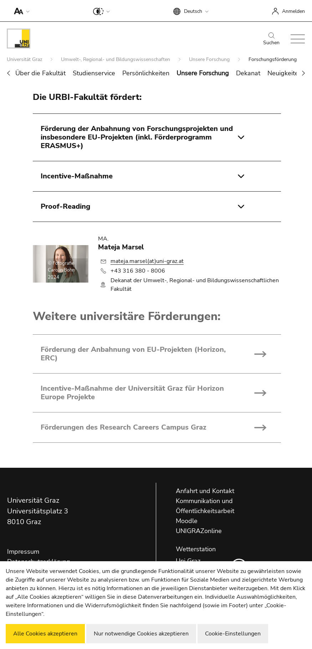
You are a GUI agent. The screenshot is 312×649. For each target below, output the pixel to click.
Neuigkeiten (284, 73)
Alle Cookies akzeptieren (45, 634)
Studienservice (94, 73)
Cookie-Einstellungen (233, 634)
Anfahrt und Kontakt (205, 491)
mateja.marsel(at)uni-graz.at (147, 261)
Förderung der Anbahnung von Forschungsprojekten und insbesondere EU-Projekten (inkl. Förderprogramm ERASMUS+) (137, 137)
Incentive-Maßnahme (77, 176)
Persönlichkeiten (145, 73)
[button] (20, 10)
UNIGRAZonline (199, 531)
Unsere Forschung (210, 59)
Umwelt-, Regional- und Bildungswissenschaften (116, 59)
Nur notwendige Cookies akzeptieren (141, 634)
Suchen (271, 39)
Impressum (23, 551)
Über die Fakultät (40, 73)
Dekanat (248, 73)
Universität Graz (25, 59)
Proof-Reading (65, 206)
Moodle (187, 521)
